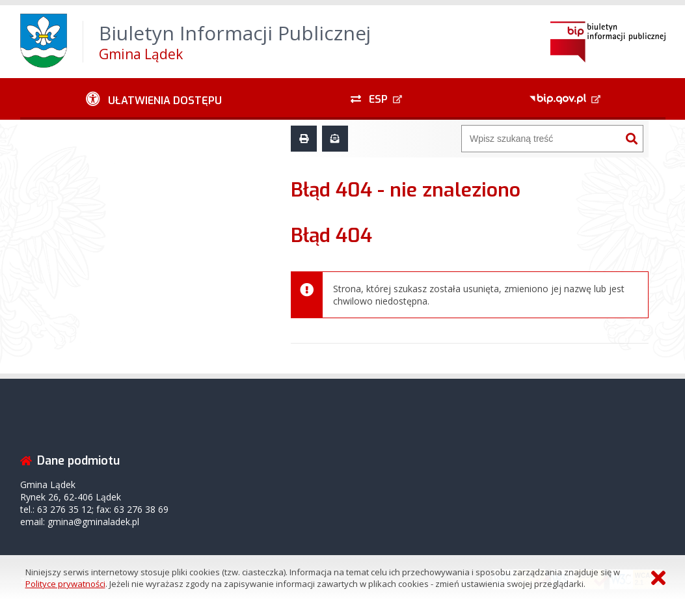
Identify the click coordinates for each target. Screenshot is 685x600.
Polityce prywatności (65, 584)
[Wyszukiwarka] (541, 139)
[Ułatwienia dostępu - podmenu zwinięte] (154, 99)
